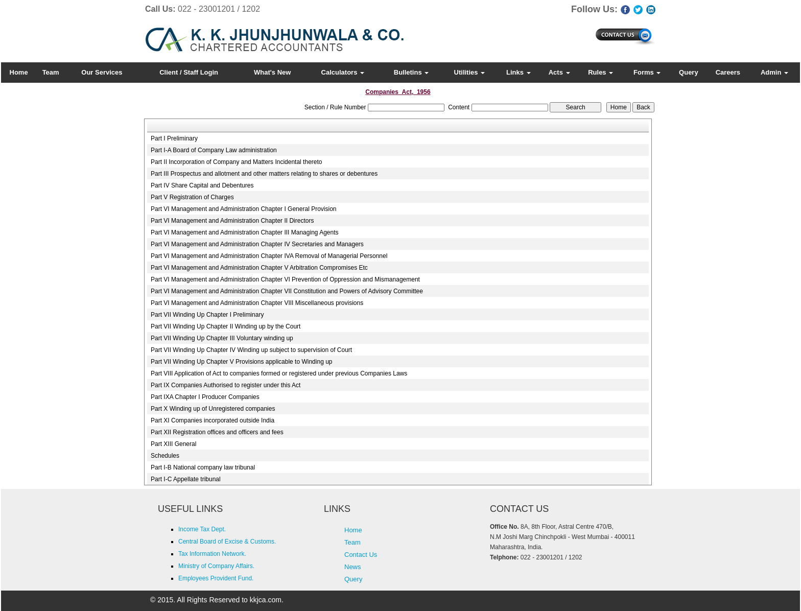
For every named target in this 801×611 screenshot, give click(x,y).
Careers (728, 72)
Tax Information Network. (212, 553)
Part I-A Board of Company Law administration (214, 150)
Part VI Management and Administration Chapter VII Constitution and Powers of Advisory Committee (287, 291)
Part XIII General (173, 444)
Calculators (342, 72)
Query (688, 72)
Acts (559, 72)
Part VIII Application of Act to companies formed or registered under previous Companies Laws (279, 373)
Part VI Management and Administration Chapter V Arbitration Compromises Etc (259, 267)
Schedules (165, 455)
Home (19, 72)
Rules (600, 72)
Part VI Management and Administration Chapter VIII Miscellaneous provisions (257, 303)
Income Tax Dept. (202, 529)
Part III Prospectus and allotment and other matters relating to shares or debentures (264, 173)
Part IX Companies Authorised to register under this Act (225, 385)
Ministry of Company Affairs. (216, 566)
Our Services (101, 72)
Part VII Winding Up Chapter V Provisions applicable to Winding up (242, 361)
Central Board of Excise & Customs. (227, 541)
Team (50, 72)
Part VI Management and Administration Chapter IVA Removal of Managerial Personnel (269, 256)
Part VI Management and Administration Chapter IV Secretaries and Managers (257, 244)
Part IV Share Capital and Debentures (202, 185)
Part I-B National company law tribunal (203, 467)
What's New (272, 72)
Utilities (469, 72)
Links (518, 72)
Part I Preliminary (174, 138)
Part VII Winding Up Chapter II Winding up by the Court (225, 326)
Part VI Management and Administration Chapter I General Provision (244, 209)
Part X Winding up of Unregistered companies (213, 408)
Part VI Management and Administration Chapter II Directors (232, 220)
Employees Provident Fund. (215, 578)
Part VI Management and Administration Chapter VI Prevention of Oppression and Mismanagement (285, 279)
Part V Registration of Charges (192, 197)
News (352, 567)
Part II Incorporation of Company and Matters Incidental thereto (236, 162)
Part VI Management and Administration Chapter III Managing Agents (245, 232)
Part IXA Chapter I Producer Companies (205, 397)
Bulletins (411, 72)
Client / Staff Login (188, 72)
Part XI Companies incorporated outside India (212, 420)
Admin (774, 72)
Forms (647, 72)
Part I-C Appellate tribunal (186, 479)
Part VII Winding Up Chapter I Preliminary (207, 314)
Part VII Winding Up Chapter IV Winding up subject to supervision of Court (251, 350)
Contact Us (360, 554)
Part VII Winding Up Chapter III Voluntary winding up (222, 338)
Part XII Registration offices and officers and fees (217, 432)
